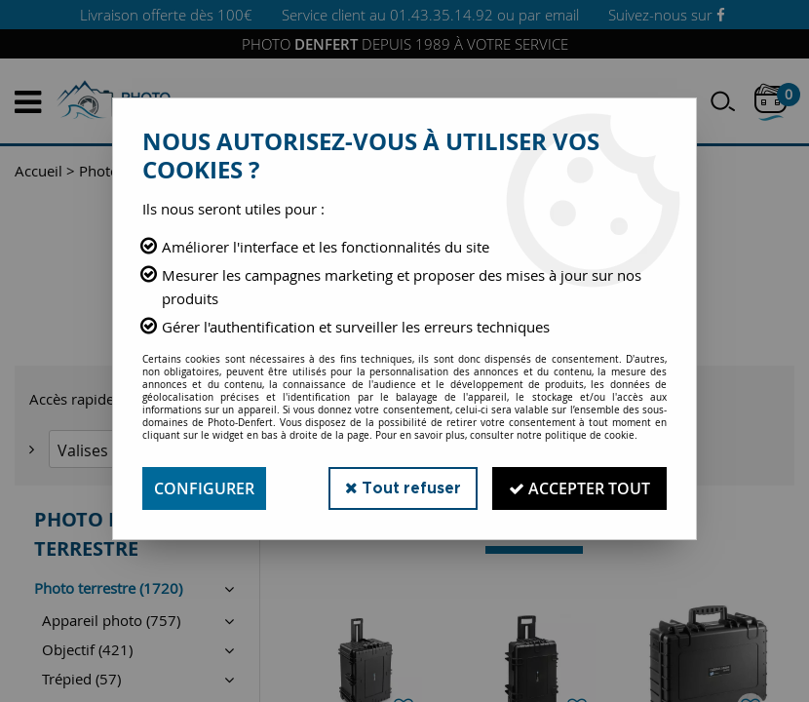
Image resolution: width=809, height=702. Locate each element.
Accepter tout (579, 488)
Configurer (204, 488)
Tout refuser (403, 488)
